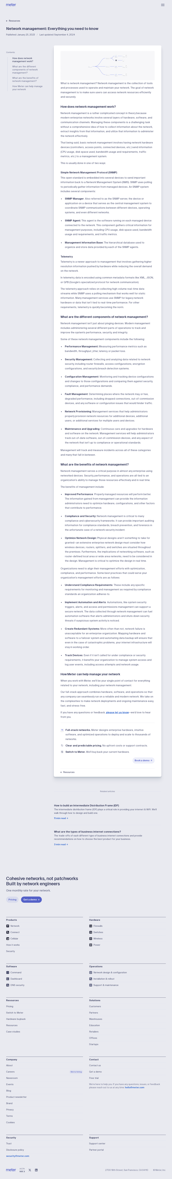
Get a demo (31, 899)
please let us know (117, 712)
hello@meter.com (134, 1087)
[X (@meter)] (30, 1170)
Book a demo (143, 760)
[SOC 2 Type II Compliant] (22, 1170)
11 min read (61, 818)
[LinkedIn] (36, 1170)
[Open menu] (163, 5)
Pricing (12, 899)
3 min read (61, 844)
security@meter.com (17, 1156)
